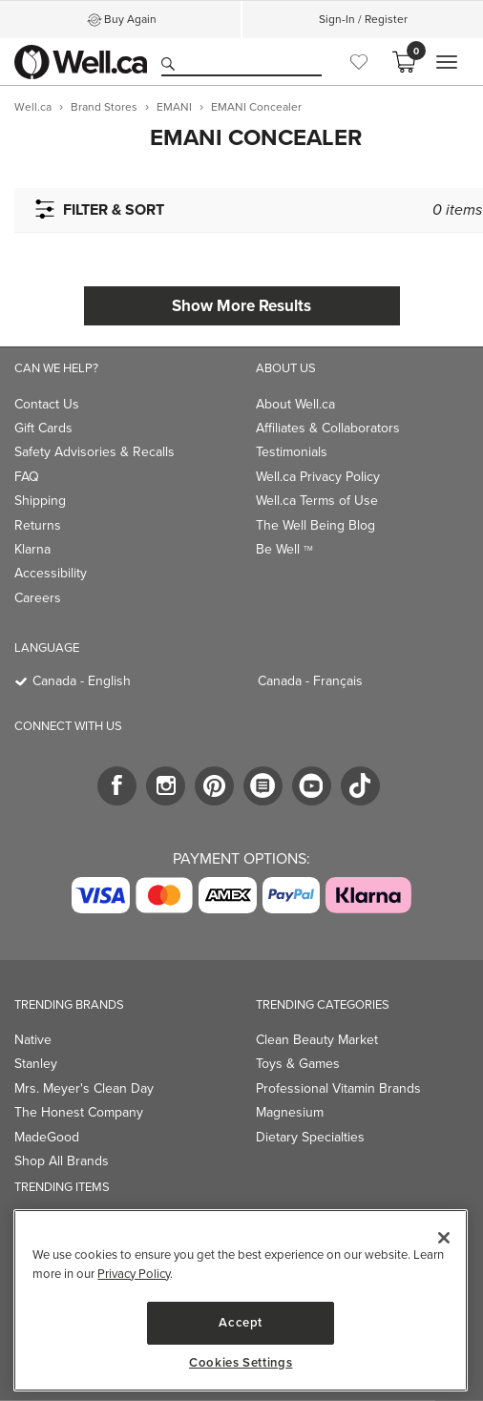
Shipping (40, 501)
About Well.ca (295, 404)
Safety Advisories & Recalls (94, 452)
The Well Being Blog (315, 525)
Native (33, 1040)
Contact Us (46, 404)
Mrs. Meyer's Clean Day (84, 1088)
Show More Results (241, 306)
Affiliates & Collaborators (328, 428)
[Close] (444, 1238)
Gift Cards (43, 428)
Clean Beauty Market (317, 1040)
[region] (240, 1300)
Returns (37, 525)
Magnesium (290, 1112)
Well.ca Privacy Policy (318, 477)
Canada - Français (310, 681)
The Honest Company (78, 1112)
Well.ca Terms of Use (317, 501)
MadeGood (46, 1137)
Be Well (284, 549)
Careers (37, 598)
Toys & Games (298, 1064)
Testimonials (291, 452)
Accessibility (50, 573)
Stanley (35, 1064)
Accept (240, 1322)
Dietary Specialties (310, 1137)
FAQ (26, 477)
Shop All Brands (61, 1161)
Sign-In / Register (363, 19)
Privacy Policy (133, 1274)
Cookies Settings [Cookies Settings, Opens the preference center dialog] (241, 1362)
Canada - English (81, 681)
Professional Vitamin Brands (338, 1088)
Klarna (32, 549)
